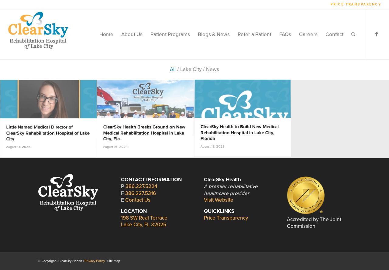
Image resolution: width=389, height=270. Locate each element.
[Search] (353, 34)
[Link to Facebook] (376, 34)
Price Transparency (355, 4)
